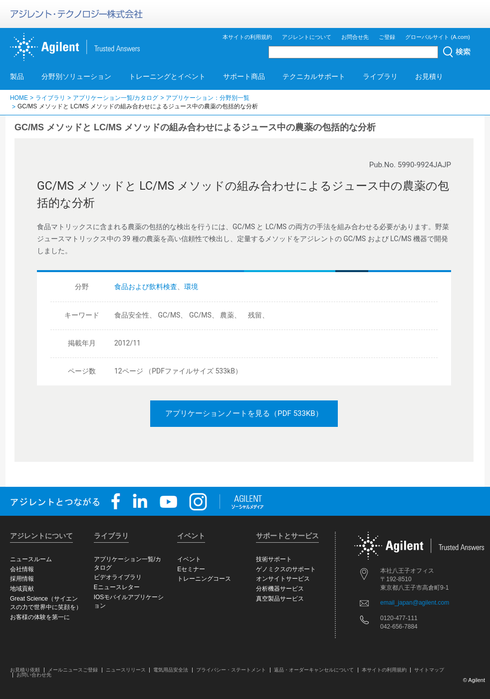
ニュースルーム (31, 559)
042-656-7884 (399, 626)
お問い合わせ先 (33, 675)
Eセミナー (191, 569)
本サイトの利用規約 (247, 37)
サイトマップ (429, 670)
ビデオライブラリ (118, 577)
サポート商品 (244, 76)
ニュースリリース (126, 670)
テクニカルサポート (313, 76)
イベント (189, 559)
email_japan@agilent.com (414, 602)
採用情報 (22, 578)
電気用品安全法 (170, 670)
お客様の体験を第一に (40, 617)
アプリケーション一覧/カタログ (115, 97)
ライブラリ (380, 76)
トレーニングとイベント (167, 76)
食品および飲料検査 (145, 287)
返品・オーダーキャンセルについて (314, 670)
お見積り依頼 (25, 670)
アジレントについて (306, 37)
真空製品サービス (280, 598)
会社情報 (22, 569)
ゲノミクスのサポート (286, 569)
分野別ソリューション (76, 76)
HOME (19, 97)
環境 (191, 287)
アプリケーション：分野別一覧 (207, 97)
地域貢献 (22, 588)
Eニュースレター (117, 587)
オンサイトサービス (283, 578)
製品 (17, 76)
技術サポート (274, 559)
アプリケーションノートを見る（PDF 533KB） (243, 413)
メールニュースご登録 (73, 670)
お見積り (429, 76)
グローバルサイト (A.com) (437, 37)
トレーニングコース (204, 578)
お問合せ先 (355, 37)
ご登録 (387, 37)
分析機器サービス (280, 588)
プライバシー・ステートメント (231, 670)
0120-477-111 (399, 618)
